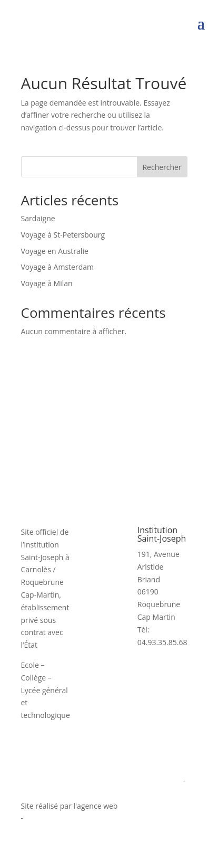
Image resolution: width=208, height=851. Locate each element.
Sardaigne (38, 218)
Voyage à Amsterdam (57, 267)
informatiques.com (152, 806)
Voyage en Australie (54, 251)
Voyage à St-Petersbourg (63, 235)
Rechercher (161, 167)
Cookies (34, 793)
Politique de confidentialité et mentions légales (101, 781)
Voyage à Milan (47, 283)
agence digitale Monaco (65, 818)
